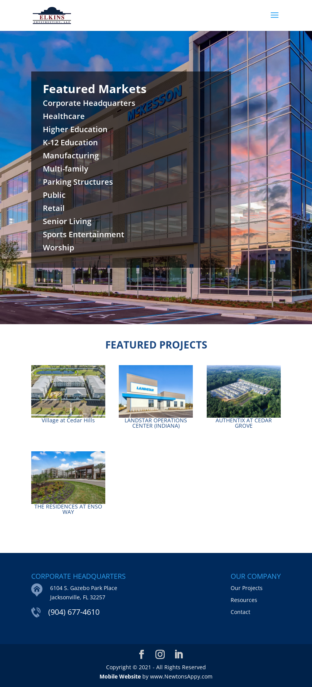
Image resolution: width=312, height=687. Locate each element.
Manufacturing (71, 155)
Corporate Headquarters (89, 103)
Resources (244, 600)
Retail (54, 208)
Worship (58, 247)
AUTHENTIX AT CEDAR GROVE (244, 423)
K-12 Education (70, 142)
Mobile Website (120, 676)
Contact (240, 612)
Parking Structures (78, 182)
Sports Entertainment (83, 234)
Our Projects (247, 588)
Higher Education (75, 129)
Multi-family (65, 168)
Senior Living (67, 221)
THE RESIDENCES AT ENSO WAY (68, 509)
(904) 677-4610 (74, 612)
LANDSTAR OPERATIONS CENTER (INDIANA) (156, 423)
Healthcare (64, 116)
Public (54, 195)
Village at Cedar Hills (68, 420)
